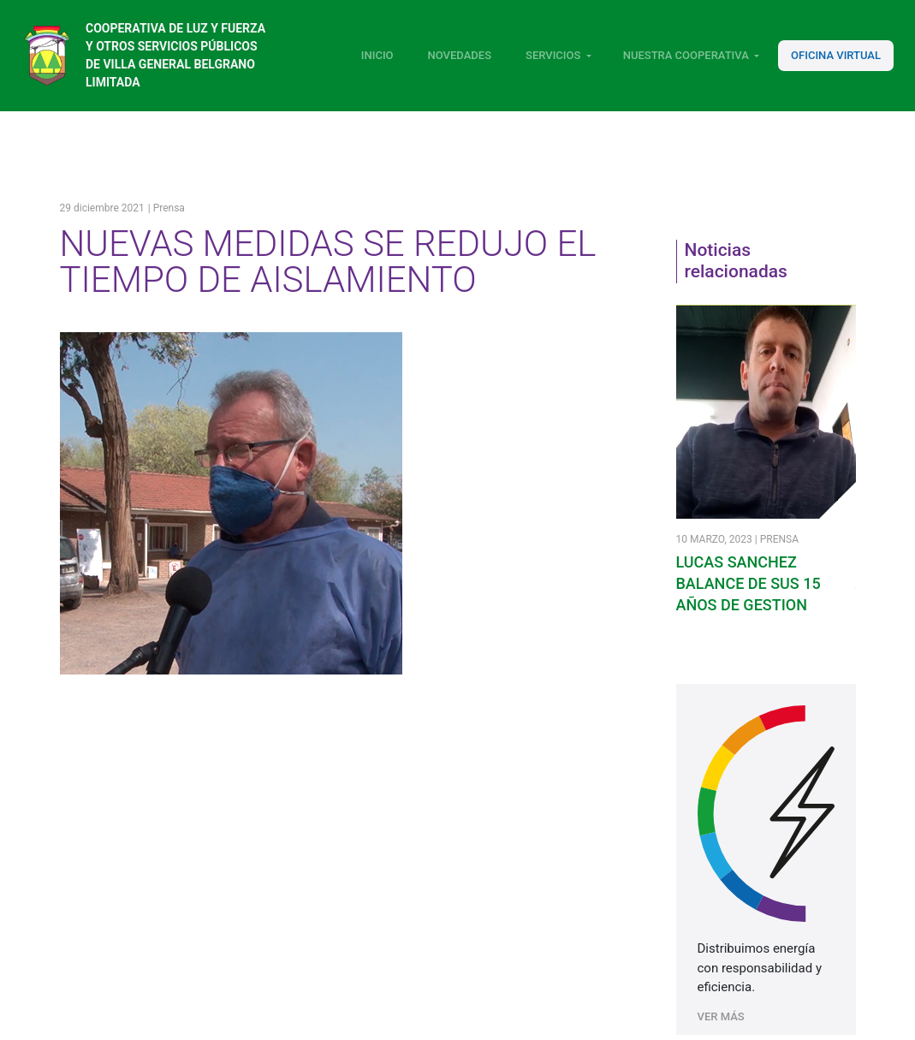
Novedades (459, 55)
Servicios (553, 55)
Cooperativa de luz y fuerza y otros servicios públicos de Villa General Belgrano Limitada (175, 55)
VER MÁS (721, 1016)
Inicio (377, 55)
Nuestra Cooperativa (686, 55)
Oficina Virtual (836, 55)
